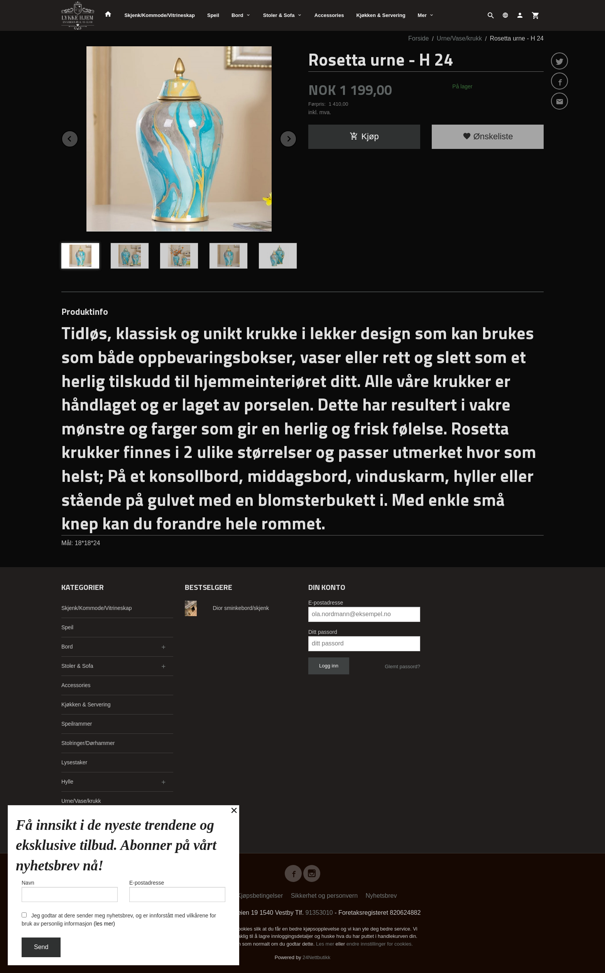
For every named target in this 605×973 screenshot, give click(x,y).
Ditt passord (322, 632)
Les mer (326, 944)
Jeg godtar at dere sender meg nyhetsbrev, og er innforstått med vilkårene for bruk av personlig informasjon (119, 919)
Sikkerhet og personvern (324, 895)
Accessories (329, 15)
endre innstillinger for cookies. (379, 944)
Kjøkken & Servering (380, 15)
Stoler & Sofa (279, 15)
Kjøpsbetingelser (260, 895)
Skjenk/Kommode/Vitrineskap (159, 15)
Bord (237, 15)
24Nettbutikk (316, 957)
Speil (213, 15)
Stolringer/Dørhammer (88, 743)
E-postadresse (325, 603)
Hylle (67, 782)
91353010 (319, 912)
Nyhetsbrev (381, 895)
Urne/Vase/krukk (81, 801)
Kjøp (364, 136)
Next (296, 137)
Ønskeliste (488, 136)
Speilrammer (76, 724)
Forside (418, 38)
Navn (70, 891)
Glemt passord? (402, 666)
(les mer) (104, 924)
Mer (422, 15)
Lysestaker (74, 762)
